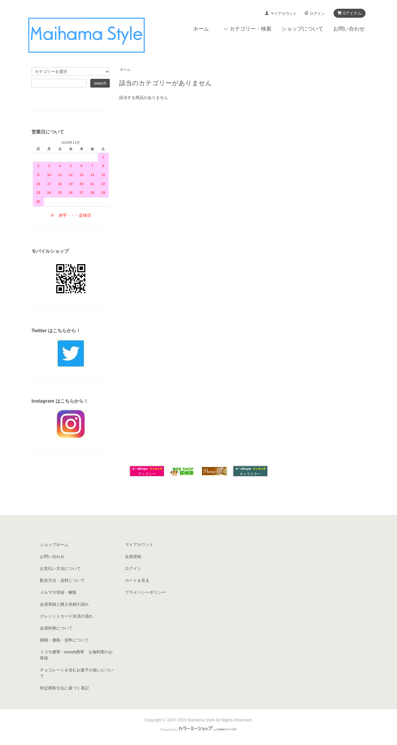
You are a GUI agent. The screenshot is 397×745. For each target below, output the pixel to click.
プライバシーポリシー (145, 592)
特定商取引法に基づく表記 (64, 688)
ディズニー (147, 474)
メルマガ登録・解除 (58, 592)
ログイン (317, 13)
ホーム (201, 29)
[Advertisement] (198, 494)
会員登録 (133, 556)
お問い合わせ (349, 29)
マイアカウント (283, 13)
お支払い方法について (60, 568)
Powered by (198, 729)
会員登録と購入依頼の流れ (64, 604)
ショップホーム (54, 544)
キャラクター (250, 474)
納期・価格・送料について (64, 640)
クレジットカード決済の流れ (66, 616)
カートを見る (137, 580)
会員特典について (56, 628)
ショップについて (302, 29)
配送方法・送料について (62, 580)
